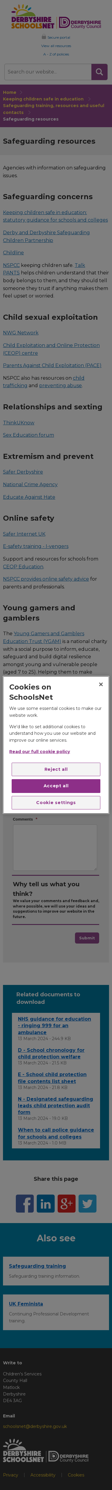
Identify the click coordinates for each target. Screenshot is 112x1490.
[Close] (101, 684)
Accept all (56, 785)
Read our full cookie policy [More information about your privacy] (39, 751)
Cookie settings (56, 802)
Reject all (56, 769)
